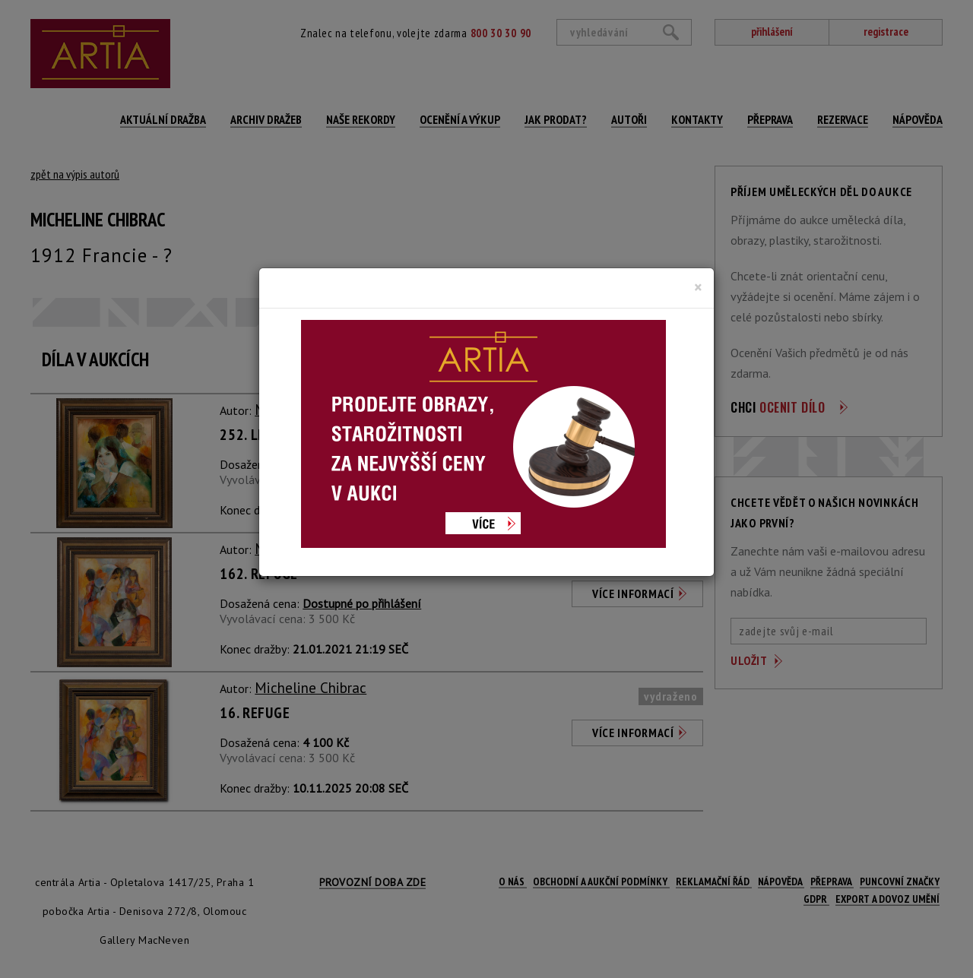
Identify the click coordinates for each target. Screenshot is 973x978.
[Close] (698, 287)
